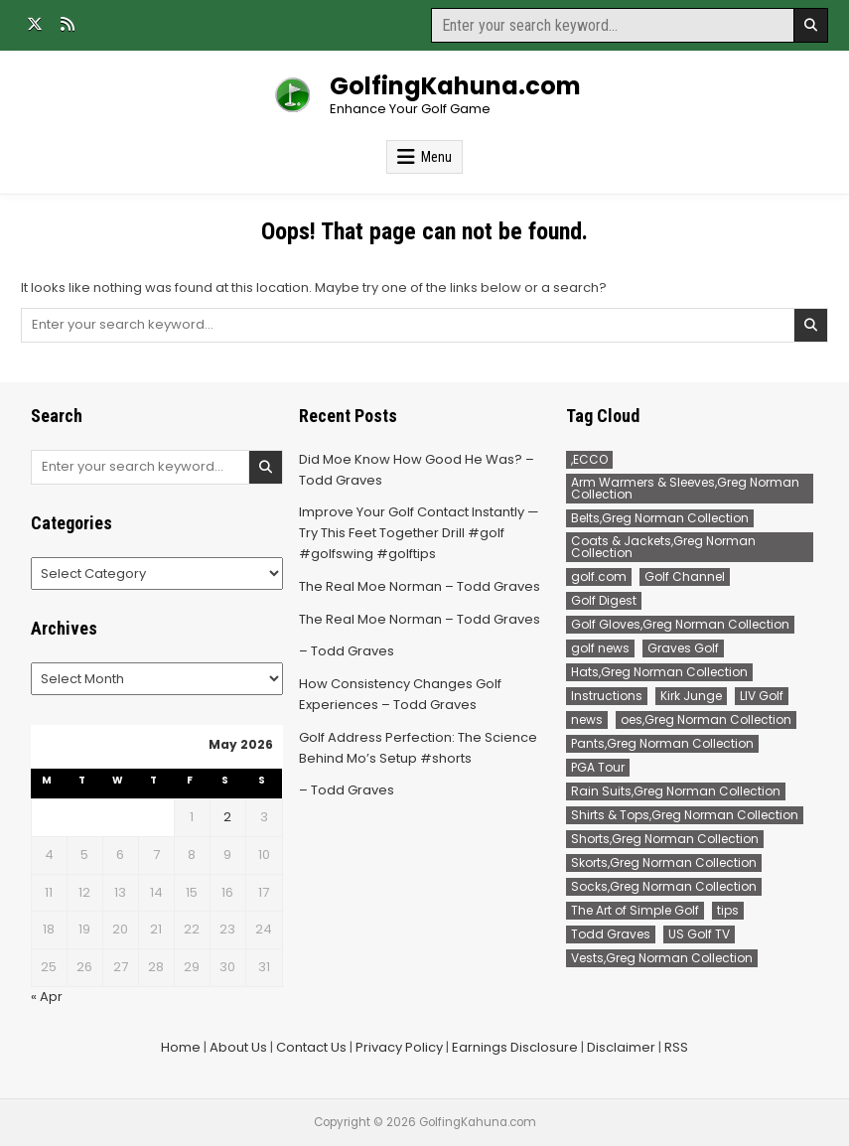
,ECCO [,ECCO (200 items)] (589, 459)
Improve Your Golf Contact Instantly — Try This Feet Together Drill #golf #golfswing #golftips (419, 532)
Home (181, 1047)
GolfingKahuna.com (455, 86)
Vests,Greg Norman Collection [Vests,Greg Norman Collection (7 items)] (662, 957)
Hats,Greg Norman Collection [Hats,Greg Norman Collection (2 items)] (659, 671)
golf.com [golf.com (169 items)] (599, 576)
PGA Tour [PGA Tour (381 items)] (598, 767)
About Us (238, 1047)
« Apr (47, 996)
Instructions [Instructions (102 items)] (606, 695)
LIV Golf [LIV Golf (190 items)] (761, 695)
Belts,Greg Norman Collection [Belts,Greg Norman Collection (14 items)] (660, 517)
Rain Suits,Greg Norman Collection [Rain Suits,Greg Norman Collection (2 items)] (675, 791)
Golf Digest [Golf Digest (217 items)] (604, 600)
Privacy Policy (399, 1047)
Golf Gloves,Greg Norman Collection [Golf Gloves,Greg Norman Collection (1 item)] (680, 624)
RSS (676, 1047)
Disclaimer (621, 1047)
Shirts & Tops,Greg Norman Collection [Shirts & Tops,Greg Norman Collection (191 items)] (684, 814)
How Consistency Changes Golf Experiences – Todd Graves (400, 694)
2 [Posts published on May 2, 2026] (227, 816)
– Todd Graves (346, 651)
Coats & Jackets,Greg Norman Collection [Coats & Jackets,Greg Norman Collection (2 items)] (663, 546)
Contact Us (311, 1047)
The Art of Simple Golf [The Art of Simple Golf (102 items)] (635, 910)
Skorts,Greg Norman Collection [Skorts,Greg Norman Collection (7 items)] (664, 862)
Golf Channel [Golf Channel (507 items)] (684, 576)
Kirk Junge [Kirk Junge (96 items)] (691, 695)
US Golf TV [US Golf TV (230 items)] (699, 934)
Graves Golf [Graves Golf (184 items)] (683, 648)
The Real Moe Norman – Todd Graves (419, 586)
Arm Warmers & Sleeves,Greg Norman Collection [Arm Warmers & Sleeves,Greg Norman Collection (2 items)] (685, 488)
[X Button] (35, 24)
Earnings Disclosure (515, 1047)
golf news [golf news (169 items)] (600, 648)
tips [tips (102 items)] (728, 910)
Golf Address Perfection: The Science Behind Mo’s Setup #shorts (418, 748)
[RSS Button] (67, 24)
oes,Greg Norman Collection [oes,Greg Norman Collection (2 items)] (706, 719)
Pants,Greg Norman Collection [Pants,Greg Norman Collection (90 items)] (662, 743)
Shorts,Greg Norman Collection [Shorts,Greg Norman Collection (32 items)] (665, 838)
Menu (436, 157)
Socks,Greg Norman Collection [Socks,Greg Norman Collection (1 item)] (664, 886)
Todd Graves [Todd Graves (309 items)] (610, 934)
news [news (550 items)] (587, 719)
